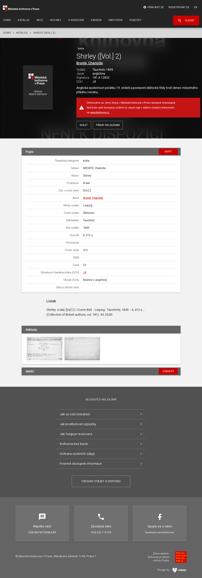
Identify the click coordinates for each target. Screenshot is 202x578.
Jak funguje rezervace (76, 434)
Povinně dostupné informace (81, 463)
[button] (38, 87)
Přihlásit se (153, 7)
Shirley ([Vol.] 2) (44, 32)
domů (7, 32)
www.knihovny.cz (99, 112)
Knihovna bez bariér (74, 444)
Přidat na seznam (108, 125)
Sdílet (84, 125)
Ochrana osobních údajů (77, 454)
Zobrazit (168, 371)
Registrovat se (179, 7)
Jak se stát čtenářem (75, 414)
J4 (84, 272)
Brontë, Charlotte (89, 63)
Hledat (186, 21)
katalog (22, 32)
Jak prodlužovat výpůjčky (78, 424)
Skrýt (168, 151)
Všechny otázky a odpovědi (101, 481)
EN (195, 7)
